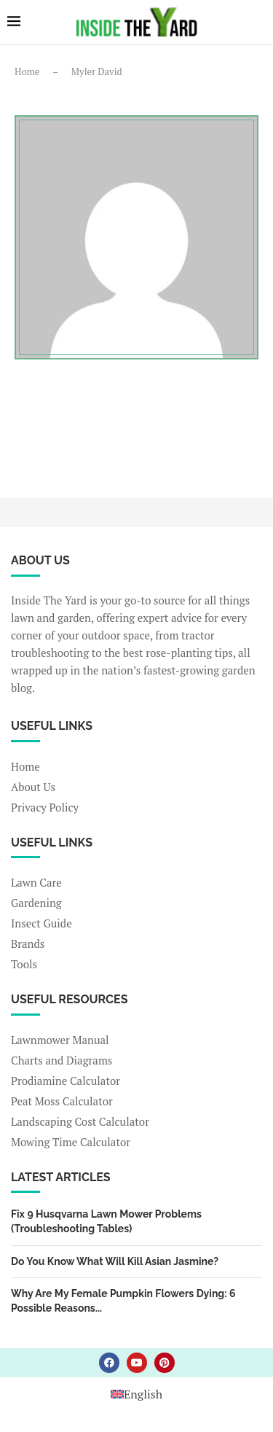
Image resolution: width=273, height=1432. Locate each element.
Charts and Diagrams (61, 1060)
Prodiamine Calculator (65, 1080)
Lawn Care (36, 882)
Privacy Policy (45, 807)
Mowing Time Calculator (70, 1142)
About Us (33, 787)
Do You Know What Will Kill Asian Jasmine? (114, 1261)
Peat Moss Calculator (62, 1101)
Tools (24, 964)
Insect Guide (41, 923)
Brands (27, 943)
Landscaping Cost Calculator (80, 1121)
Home (27, 71)
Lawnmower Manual (60, 1040)
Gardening (36, 903)
